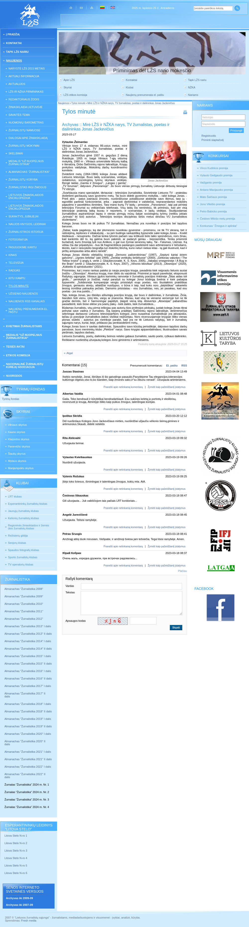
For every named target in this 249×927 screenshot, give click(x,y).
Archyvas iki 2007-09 (19, 904)
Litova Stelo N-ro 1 (15, 835)
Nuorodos (14, 375)
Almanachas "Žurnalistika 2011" (23, 611)
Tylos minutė (18, 285)
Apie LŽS (69, 79)
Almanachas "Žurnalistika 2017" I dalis (27, 685)
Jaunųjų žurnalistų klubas (23, 510)
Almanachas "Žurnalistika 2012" (24, 618)
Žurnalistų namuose (24, 130)
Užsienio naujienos (23, 293)
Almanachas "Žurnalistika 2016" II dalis (28, 678)
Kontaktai (14, 43)
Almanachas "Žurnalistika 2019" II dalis (28, 726)
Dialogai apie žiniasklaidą (28, 137)
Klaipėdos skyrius (18, 439)
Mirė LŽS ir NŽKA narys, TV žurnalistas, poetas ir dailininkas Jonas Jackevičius (131, 103)
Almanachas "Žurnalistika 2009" (23, 596)
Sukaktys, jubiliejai (23, 216)
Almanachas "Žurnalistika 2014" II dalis (28, 648)
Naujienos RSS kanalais (26, 301)
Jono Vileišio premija (212, 204)
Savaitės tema (19, 114)
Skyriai (67, 87)
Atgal (69, 353)
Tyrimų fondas (10, 398)
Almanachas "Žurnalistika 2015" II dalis (28, 663)
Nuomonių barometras (26, 122)
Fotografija (18, 239)
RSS (184, 365)
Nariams (193, 94)
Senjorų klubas (17, 542)
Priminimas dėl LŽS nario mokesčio (152, 70)
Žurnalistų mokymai (23, 145)
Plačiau (182, 570)
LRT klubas (15, 496)
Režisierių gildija (18, 535)
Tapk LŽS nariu (17, 51)
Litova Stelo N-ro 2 (15, 843)
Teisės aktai (15, 346)
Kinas (12, 254)
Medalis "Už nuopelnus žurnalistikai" (26, 163)
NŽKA (191, 87)
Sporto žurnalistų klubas (22, 557)
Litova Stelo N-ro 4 (16, 858)
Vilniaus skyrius (17, 424)
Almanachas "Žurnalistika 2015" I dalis (27, 656)
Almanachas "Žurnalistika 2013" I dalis (27, 626)
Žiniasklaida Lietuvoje (25, 107)
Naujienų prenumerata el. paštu (28, 310)
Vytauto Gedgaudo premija (216, 175)
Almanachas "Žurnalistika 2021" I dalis (27, 751)
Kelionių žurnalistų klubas (23, 518)
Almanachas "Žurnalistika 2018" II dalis (28, 711)
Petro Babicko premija (213, 211)
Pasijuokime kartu (22, 247)
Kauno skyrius (16, 432)
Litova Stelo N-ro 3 (15, 850)
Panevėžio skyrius (19, 446)
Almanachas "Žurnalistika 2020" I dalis (28, 733)
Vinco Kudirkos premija (214, 168)
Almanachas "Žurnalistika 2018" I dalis (28, 703)
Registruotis (208, 135)
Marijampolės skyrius (21, 468)
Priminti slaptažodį (212, 139)
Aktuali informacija (23, 76)
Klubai (129, 87)
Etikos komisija (18, 355)
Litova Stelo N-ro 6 (16, 872)
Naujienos (14, 60)
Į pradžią (13, 34)
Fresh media (28, 920)
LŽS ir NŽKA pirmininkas (26, 91)
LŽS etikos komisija (75, 94)
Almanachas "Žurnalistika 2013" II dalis (28, 633)
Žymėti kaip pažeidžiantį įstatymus (167, 387)
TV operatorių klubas (20, 564)
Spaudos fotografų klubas (23, 550)
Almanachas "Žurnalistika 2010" (23, 603)
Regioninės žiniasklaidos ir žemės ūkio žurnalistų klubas (28, 527)
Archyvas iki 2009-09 (19, 898)
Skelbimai (15, 153)
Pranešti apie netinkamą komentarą (123, 387)
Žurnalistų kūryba (23, 179)
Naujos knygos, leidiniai (27, 224)
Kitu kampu (16, 278)
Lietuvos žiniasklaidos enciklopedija (26, 196)
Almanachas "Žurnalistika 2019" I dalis (28, 718)
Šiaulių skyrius (16, 453)
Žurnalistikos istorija (25, 231)
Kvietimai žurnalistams (24, 326)
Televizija (16, 262)
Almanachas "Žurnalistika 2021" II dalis (28, 759)
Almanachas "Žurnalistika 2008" (23, 588)
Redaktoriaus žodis (23, 99)
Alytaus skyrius (17, 460)
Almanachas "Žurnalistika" (29, 171)
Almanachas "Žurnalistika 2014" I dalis (27, 641)
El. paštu (172, 365)
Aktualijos (16, 83)
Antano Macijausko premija (216, 189)
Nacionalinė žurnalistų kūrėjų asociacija (24, 366)
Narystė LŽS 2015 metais (26, 68)
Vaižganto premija (211, 182)
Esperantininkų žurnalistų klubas (27, 503)
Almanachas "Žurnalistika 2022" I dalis (27, 766)
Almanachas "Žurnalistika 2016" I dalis (27, 671)
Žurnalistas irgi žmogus (27, 187)
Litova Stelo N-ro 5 (16, 865)
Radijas (14, 270)
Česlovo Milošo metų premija (217, 218)
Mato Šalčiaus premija (213, 196)
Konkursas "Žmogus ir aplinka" (218, 225)
